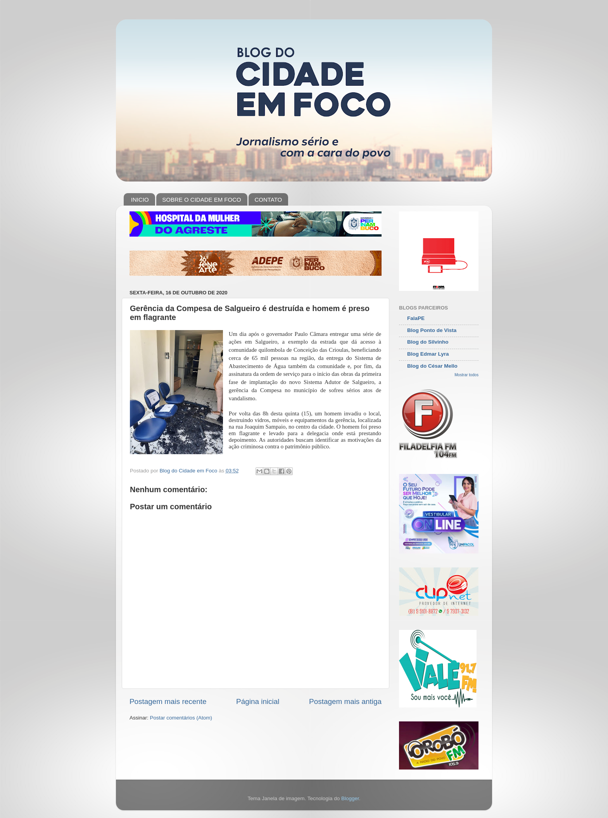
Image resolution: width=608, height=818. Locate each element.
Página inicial (257, 701)
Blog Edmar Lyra (428, 354)
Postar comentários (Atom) (181, 718)
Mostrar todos (466, 375)
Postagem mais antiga (345, 701)
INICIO (140, 199)
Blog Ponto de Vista (431, 330)
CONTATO (268, 199)
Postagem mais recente (168, 701)
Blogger (350, 798)
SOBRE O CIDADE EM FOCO (201, 199)
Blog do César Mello (432, 366)
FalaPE (416, 318)
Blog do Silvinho (428, 342)
